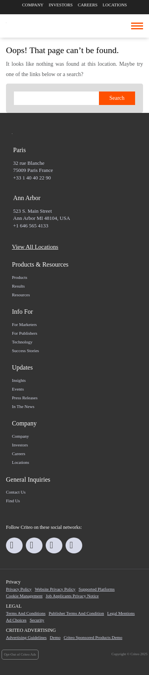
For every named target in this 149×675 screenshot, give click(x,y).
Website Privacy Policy (55, 589)
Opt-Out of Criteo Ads (20, 654)
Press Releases (24, 397)
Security (37, 620)
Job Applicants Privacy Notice (72, 595)
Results (18, 286)
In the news (23, 406)
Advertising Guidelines (26, 637)
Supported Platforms (97, 589)
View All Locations (35, 247)
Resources (21, 294)
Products (19, 277)
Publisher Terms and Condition (76, 613)
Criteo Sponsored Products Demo (93, 637)
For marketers (24, 324)
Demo (55, 637)
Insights (19, 380)
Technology (22, 341)
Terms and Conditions (25, 613)
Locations (115, 4)
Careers (88, 4)
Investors (61, 4)
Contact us (15, 492)
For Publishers (24, 333)
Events (18, 389)
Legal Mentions (121, 613)
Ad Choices (16, 620)
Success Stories (25, 350)
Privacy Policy (18, 589)
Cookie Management (24, 595)
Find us (13, 500)
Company (33, 4)
